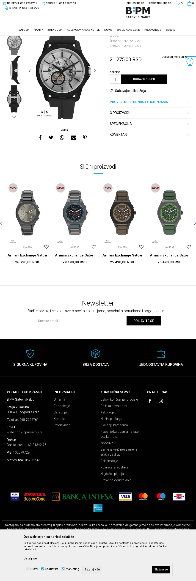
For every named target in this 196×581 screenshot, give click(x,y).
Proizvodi (35, 38)
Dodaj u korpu (144, 114)
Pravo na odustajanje (115, 516)
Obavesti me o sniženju (176, 92)
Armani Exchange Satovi (27, 291)
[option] (14, 77)
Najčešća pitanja (112, 509)
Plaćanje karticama (114, 461)
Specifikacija (150, 159)
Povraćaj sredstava (114, 503)
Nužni (34, 569)
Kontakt (59, 454)
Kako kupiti (108, 448)
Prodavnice (62, 461)
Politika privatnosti (113, 441)
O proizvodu (150, 148)
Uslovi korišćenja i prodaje (119, 435)
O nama (59, 435)
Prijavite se (143, 356)
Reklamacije (109, 496)
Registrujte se (160, 3)
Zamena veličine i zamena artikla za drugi (118, 487)
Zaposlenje (62, 441)
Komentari (150, 170)
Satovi (48, 38)
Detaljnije (30, 558)
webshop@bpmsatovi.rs (25, 468)
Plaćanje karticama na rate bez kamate (119, 469)
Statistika (51, 569)
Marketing (72, 569)
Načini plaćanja (111, 454)
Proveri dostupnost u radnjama (150, 138)
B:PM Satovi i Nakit (14, 38)
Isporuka (106, 479)
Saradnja (60, 448)
